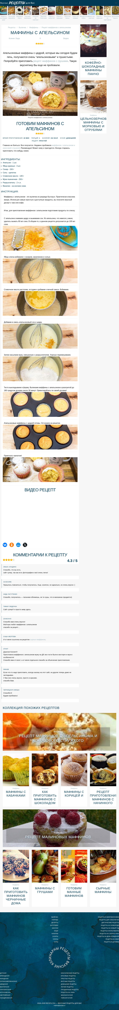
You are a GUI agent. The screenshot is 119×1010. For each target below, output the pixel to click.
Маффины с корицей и (74, 793)
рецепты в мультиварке (110, 931)
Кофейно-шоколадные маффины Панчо (93, 68)
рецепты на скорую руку (109, 933)
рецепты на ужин (68, 992)
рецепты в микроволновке (108, 917)
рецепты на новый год (110, 928)
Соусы (55, 939)
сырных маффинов (38, 639)
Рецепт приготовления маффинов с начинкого (103, 797)
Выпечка (54, 917)
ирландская (4, 976)
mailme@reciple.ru (59, 1005)
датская (3, 973)
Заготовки (54, 925)
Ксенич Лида (14, 38)
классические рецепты (70, 973)
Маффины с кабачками (16, 793)
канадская (4, 978)
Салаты (55, 936)
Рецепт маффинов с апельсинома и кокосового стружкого (58, 738)
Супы (56, 942)
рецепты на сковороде (110, 925)
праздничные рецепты (70, 989)
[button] (116, 3)
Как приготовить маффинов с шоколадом (45, 797)
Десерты (54, 922)
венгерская (4, 987)
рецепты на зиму (112, 939)
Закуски (55, 928)
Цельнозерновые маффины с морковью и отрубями (93, 124)
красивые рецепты (68, 976)
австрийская (5, 995)
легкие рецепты (67, 987)
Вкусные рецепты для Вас (17, 3)
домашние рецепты (68, 984)
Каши (56, 931)
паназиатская (5, 989)
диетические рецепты (110, 922)
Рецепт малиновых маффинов (58, 837)
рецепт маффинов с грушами (50, 61)
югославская (5, 992)
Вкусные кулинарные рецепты (59, 957)
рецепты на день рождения (108, 936)
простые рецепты (68, 978)
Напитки (55, 933)
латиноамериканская (8, 981)
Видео (66, 38)
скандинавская (6, 998)
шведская (4, 984)
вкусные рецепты (68, 981)
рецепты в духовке (111, 942)
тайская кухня (66, 998)
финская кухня (67, 995)
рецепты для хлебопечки (109, 920)
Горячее (55, 920)
